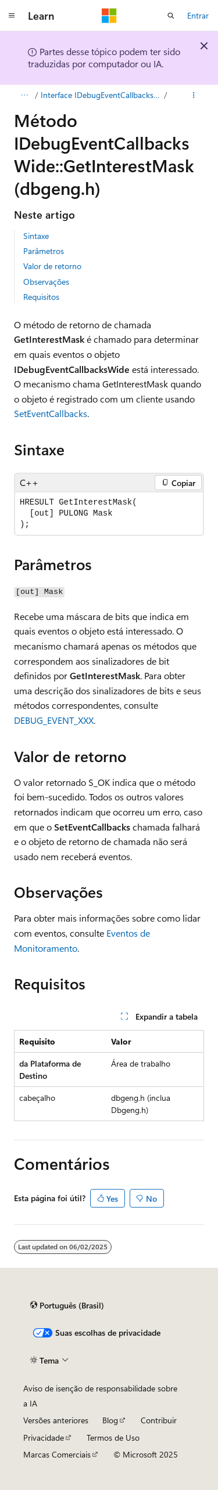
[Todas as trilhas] (24, 95)
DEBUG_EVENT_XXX (54, 720)
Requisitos (41, 296)
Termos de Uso (113, 1437)
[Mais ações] (194, 95)
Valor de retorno (52, 265)
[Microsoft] (109, 15)
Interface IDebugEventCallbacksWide (101, 94)
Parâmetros (43, 250)
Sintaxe (36, 235)
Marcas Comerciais (57, 1454)
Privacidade (43, 1437)
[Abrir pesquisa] (171, 15)
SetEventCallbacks (50, 413)
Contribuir (159, 1420)
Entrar (198, 15)
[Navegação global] (11, 15)
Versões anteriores (55, 1420)
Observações (46, 281)
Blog (110, 1420)
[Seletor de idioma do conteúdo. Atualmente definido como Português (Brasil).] (67, 1305)
